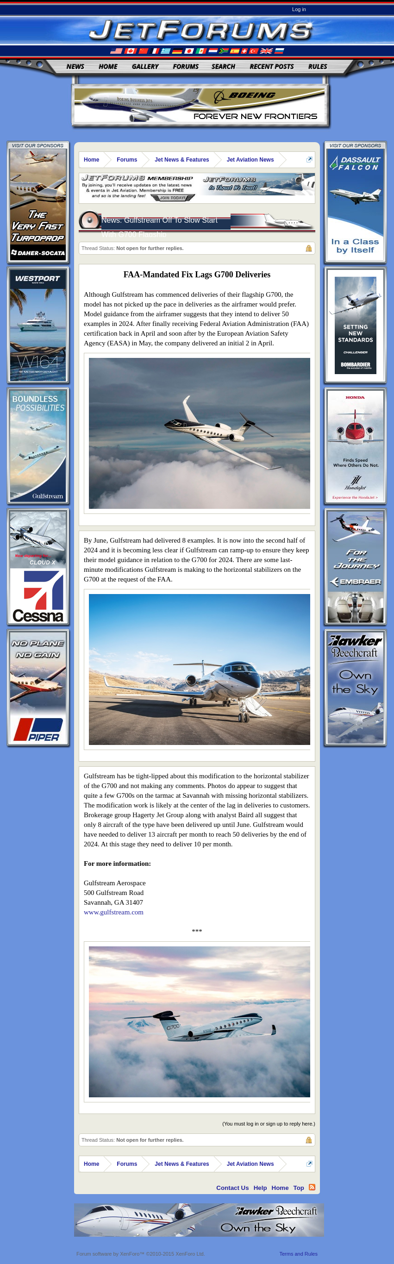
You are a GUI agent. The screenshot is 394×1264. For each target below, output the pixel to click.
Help (260, 1187)
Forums (186, 66)
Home (108, 66)
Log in (299, 9)
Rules (317, 66)
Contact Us (232, 1187)
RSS (312, 1187)
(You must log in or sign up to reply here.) (268, 1123)
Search (224, 66)
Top (299, 1187)
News (75, 66)
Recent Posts (272, 66)
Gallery (145, 66)
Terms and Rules (298, 1254)
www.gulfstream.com (114, 912)
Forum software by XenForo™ (140, 1254)
